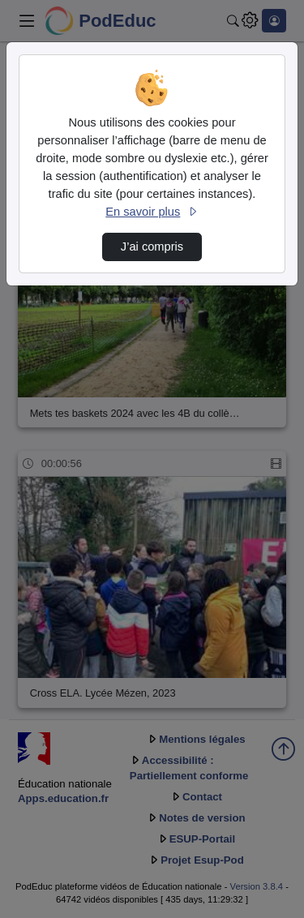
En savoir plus (151, 212)
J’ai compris (152, 246)
